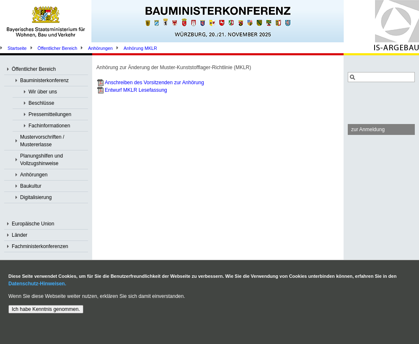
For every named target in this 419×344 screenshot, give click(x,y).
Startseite (17, 48)
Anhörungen (100, 48)
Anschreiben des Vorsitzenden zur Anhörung (154, 82)
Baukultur (30, 186)
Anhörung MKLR (140, 48)
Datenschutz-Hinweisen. (37, 284)
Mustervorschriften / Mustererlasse (42, 140)
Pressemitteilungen (49, 114)
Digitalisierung (36, 197)
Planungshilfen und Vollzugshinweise (41, 159)
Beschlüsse (41, 103)
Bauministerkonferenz (44, 80)
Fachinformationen (49, 126)
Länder (19, 235)
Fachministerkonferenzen (40, 246)
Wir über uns (42, 92)
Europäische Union (33, 224)
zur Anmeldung (368, 129)
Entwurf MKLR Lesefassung (136, 90)
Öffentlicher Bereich (58, 48)
